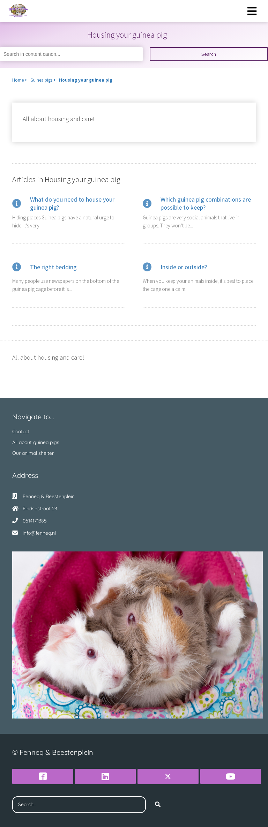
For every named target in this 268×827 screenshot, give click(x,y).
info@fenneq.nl (39, 533)
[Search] (158, 804)
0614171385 (35, 521)
